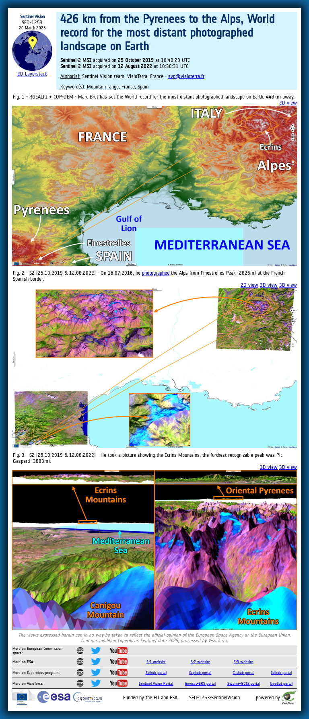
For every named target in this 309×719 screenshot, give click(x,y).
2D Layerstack (32, 74)
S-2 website (200, 661)
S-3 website (243, 661)
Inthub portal (243, 672)
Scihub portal (156, 672)
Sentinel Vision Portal (156, 683)
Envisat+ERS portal (200, 683)
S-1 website (156, 661)
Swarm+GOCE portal (243, 683)
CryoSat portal (281, 683)
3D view (269, 285)
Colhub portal (281, 672)
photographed (155, 273)
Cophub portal (200, 672)
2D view (288, 103)
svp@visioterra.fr (186, 76)
